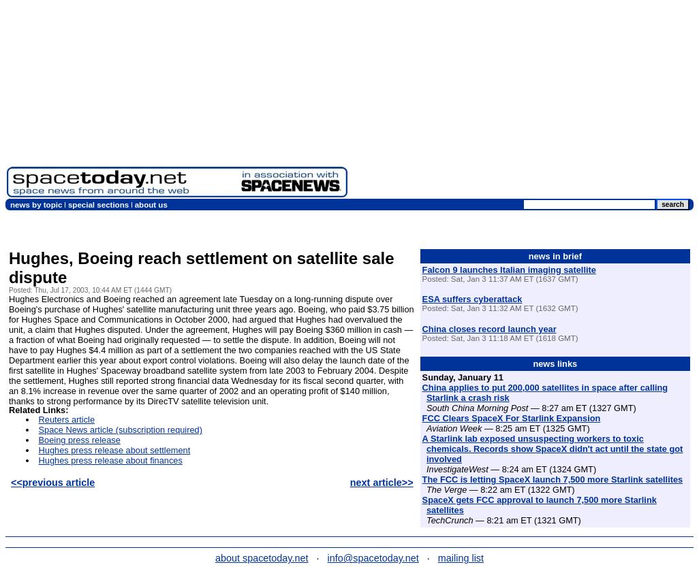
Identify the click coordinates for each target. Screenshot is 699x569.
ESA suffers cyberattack (472, 299)
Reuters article (67, 419)
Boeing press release (80, 440)
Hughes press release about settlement (115, 450)
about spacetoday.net (262, 558)
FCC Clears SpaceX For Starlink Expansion (511, 418)
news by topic (36, 205)
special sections (98, 205)
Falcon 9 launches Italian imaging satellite (509, 270)
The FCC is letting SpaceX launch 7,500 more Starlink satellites (552, 479)
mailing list (461, 558)
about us (151, 205)
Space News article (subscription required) (120, 430)
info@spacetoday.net (373, 558)
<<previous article (53, 482)
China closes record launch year (489, 329)
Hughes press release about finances (111, 460)
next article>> (382, 482)
